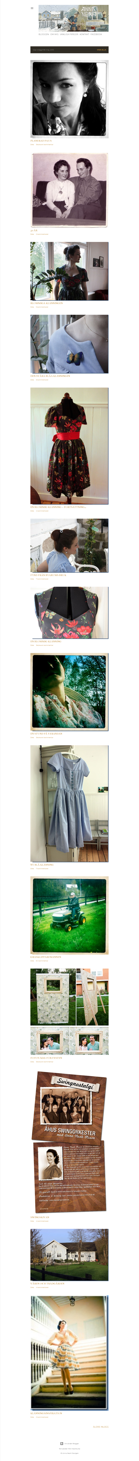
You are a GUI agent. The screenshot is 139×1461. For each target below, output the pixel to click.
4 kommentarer (42, 511)
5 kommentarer (42, 307)
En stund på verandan (46, 733)
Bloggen (44, 34)
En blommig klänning (45, 641)
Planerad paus (41, 140)
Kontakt (84, 34)
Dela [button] (32, 144)
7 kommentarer (42, 579)
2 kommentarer (42, 234)
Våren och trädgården (47, 1283)
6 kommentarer (42, 380)
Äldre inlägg (101, 1427)
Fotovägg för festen (46, 1057)
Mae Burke (76, 1449)
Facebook (96, 34)
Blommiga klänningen (46, 303)
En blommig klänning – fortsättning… (58, 507)
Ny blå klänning (42, 864)
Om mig (54, 34)
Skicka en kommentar (44, 144)
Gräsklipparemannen (45, 957)
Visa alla (101, 50)
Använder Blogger (69, 1443)
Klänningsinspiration (46, 1413)
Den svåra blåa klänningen (50, 376)
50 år (33, 230)
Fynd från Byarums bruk (48, 575)
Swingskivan (39, 1217)
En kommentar (42, 961)
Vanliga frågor (69, 34)
